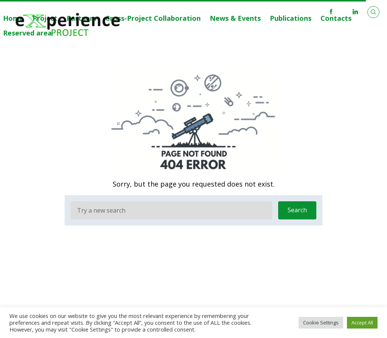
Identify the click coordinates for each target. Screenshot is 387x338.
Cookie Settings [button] (321, 322)
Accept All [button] (362, 322)
